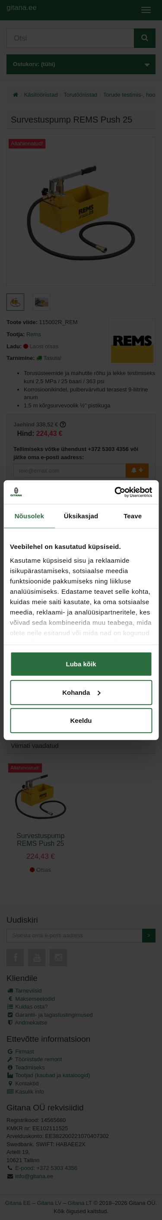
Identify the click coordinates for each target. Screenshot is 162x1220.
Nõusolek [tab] (29, 516)
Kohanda (81, 692)
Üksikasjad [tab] (81, 516)
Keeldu (81, 720)
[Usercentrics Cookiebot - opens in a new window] (115, 492)
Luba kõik (81, 664)
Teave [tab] (133, 516)
